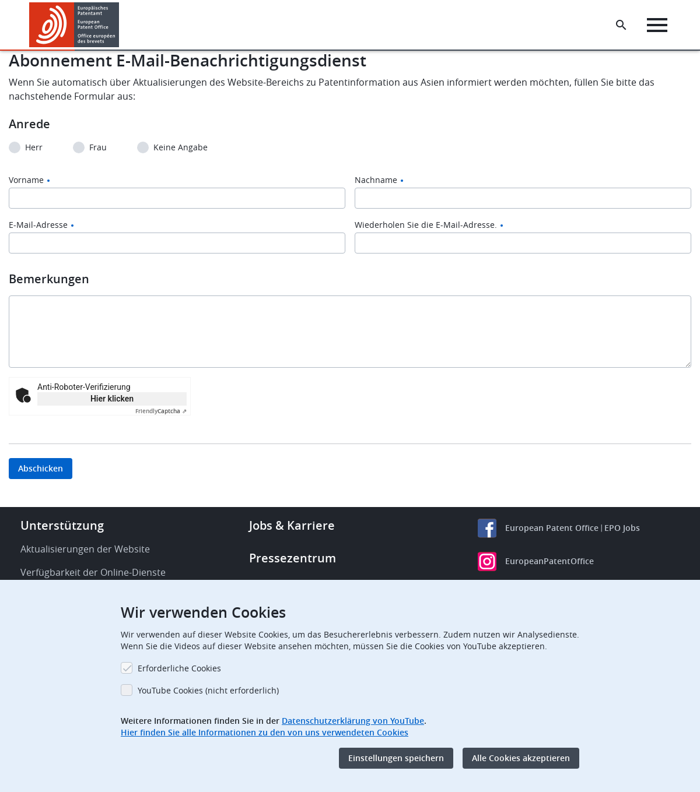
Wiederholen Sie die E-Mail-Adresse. (426, 225)
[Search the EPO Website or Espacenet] (621, 25)
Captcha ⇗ (161, 411)
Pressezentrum (292, 558)
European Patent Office (551, 527)
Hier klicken (112, 398)
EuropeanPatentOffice (549, 560)
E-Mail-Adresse (38, 225)
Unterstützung (62, 525)
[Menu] (657, 25)
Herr (34, 148)
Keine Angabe (180, 148)
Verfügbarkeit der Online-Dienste (93, 572)
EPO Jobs (622, 527)
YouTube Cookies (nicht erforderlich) (208, 690)
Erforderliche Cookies (179, 668)
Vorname (26, 180)
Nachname (376, 180)
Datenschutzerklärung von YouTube (353, 720)
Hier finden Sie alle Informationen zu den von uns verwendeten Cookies (264, 732)
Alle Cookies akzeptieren (521, 757)
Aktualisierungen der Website (85, 549)
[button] (121, 25)
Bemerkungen (49, 279)
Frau (98, 148)
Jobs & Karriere (292, 525)
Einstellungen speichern (396, 757)
